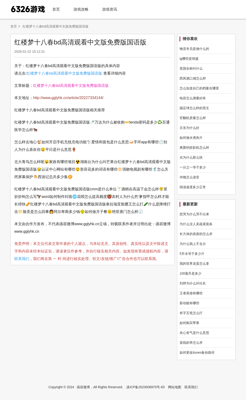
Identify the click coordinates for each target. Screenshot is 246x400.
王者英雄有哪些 (191, 293)
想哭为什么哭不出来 (194, 214)
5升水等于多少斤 (192, 254)
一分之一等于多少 (193, 167)
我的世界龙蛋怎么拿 (194, 263)
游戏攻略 (80, 9)
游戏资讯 (109, 9)
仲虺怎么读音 (189, 177)
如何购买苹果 (189, 323)
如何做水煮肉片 (191, 138)
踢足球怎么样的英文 (194, 108)
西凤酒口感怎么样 (193, 78)
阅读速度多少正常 (193, 187)
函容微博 (83, 387)
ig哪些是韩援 (189, 58)
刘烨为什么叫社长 (193, 283)
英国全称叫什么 (191, 68)
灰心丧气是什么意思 (194, 333)
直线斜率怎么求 (191, 342)
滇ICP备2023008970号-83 (145, 387)
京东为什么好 (189, 128)
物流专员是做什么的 (194, 49)
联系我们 (21, 259)
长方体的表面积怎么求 (196, 234)
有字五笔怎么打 (191, 313)
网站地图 (174, 387)
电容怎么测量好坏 (193, 98)
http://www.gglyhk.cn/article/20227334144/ (68, 98)
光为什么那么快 (191, 157)
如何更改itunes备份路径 (197, 352)
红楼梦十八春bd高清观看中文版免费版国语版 (64, 73)
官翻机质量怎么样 (193, 118)
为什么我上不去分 (193, 244)
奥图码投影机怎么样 (194, 147)
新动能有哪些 (189, 303)
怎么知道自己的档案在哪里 (199, 88)
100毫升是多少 (190, 273)
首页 (56, 9)
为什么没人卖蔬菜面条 (196, 224)
